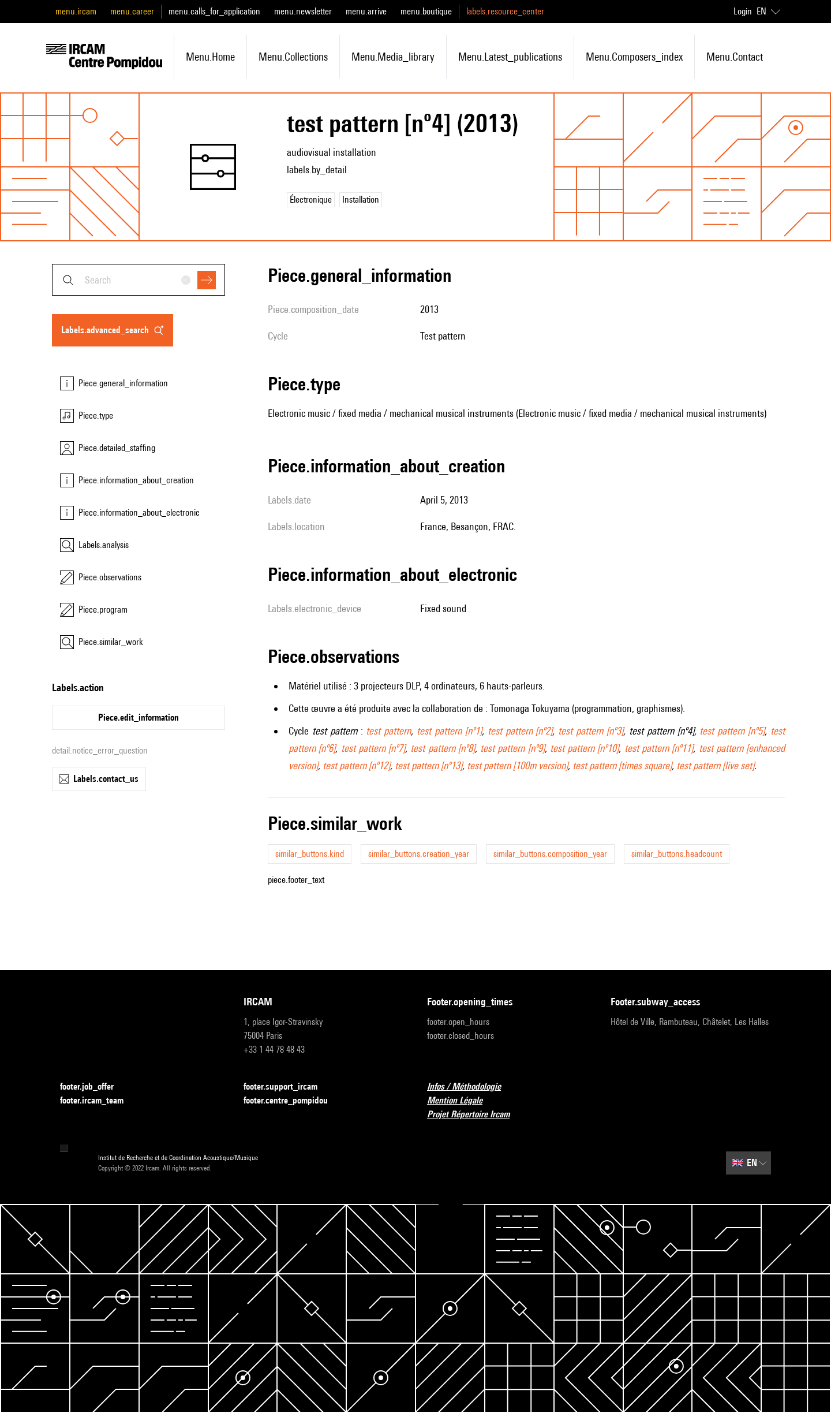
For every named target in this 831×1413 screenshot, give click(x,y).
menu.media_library (393, 56)
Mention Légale (461, 1101)
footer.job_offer (94, 1087)
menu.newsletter (303, 11)
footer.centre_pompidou (293, 1101)
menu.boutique (426, 11)
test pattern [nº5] (732, 731)
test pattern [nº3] (590, 731)
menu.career (132, 11)
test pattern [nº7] (373, 748)
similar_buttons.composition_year (550, 853)
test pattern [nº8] (442, 748)
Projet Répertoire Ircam (475, 1115)
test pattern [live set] (715, 765)
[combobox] (138, 280)
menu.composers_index (634, 56)
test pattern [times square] (622, 765)
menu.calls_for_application (214, 11)
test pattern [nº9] (512, 748)
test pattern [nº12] (356, 765)
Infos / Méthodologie (471, 1087)
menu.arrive (366, 11)
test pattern (388, 731)
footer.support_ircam (287, 1087)
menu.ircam (75, 11)
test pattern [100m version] (517, 765)
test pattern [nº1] (449, 731)
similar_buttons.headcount (676, 853)
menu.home (210, 56)
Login (742, 11)
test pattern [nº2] (520, 731)
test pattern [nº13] (428, 765)
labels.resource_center (505, 11)
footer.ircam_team (98, 1101)
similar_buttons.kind (309, 853)
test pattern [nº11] (659, 748)
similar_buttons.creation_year (418, 853)
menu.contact (734, 56)
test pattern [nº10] (584, 748)
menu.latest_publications (510, 56)
